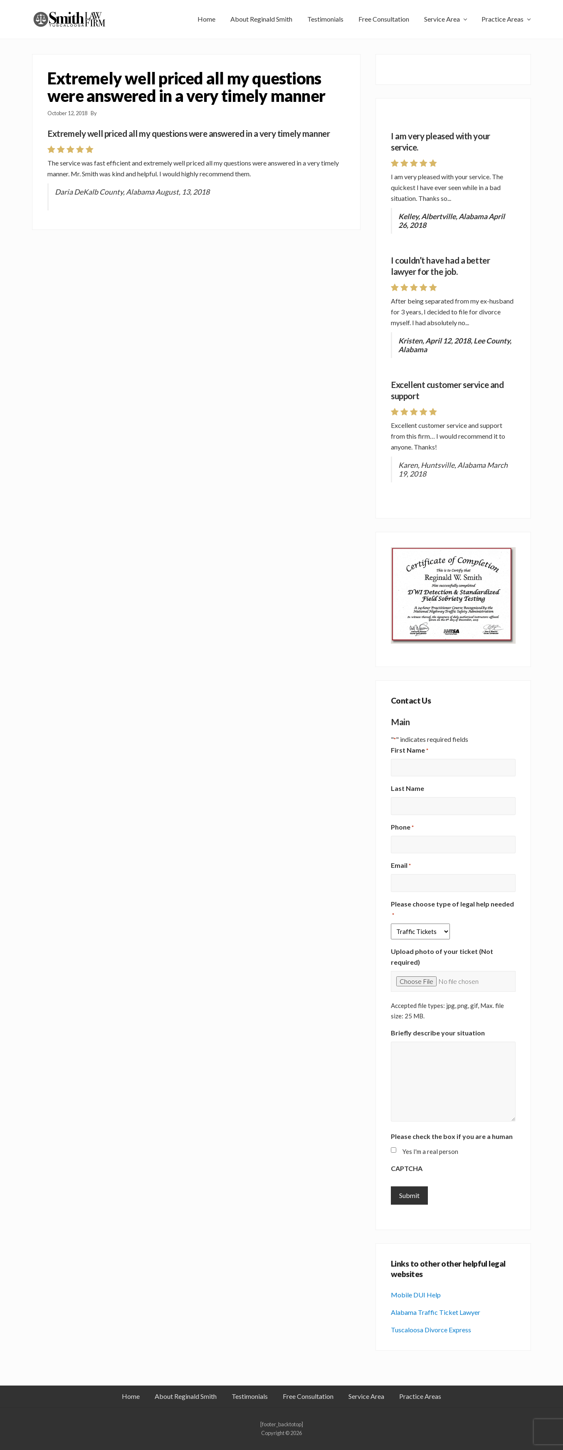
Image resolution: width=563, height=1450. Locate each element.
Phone (402, 827)
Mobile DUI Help (416, 1295)
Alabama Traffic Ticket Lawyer (435, 1312)
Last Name (407, 788)
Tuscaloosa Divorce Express (431, 1330)
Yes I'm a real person (430, 1151)
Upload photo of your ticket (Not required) (442, 956)
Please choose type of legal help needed (452, 910)
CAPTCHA (406, 1168)
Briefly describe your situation (438, 1033)
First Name (409, 750)
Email (401, 865)
